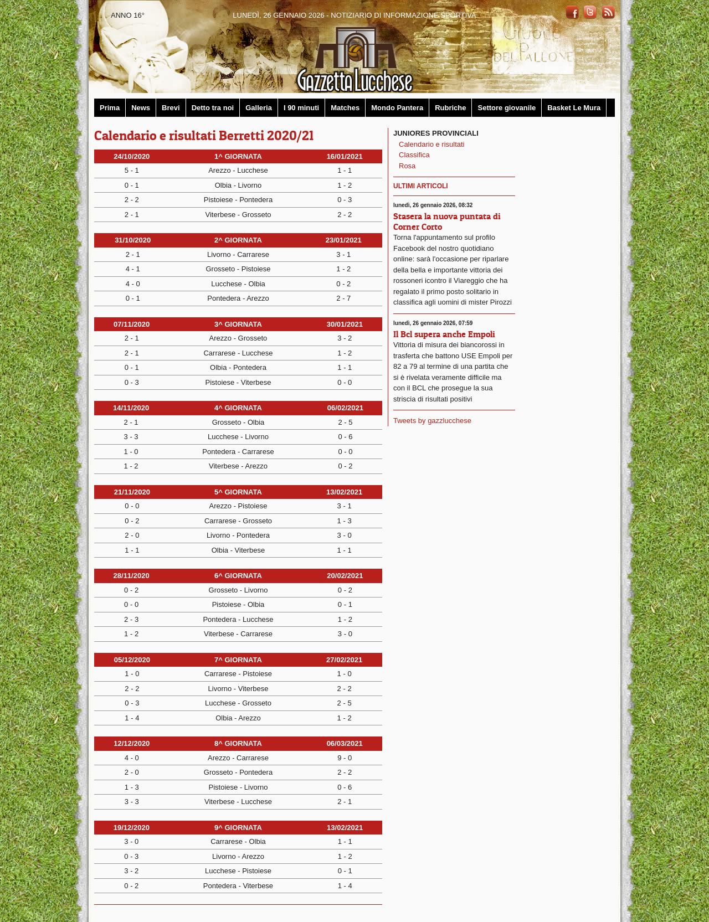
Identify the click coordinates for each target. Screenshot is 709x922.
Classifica (414, 155)
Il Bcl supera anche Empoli (444, 333)
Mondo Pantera (397, 108)
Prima (110, 108)
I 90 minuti (301, 108)
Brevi (171, 108)
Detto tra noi (213, 108)
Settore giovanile (506, 108)
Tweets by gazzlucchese (432, 420)
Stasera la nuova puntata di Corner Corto (447, 221)
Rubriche (450, 108)
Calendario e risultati (432, 144)
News (140, 108)
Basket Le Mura (573, 108)
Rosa (407, 166)
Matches (345, 108)
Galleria (258, 108)
